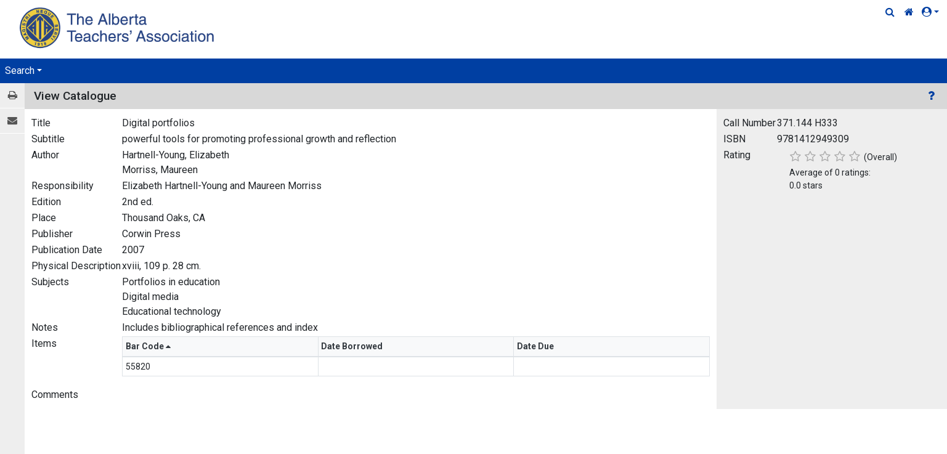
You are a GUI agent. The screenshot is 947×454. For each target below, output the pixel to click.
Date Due (536, 346)
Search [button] (20, 70)
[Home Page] (118, 27)
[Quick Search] (890, 12)
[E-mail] (12, 121)
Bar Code (148, 346)
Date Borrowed (352, 346)
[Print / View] (12, 95)
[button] (933, 12)
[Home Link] (909, 12)
